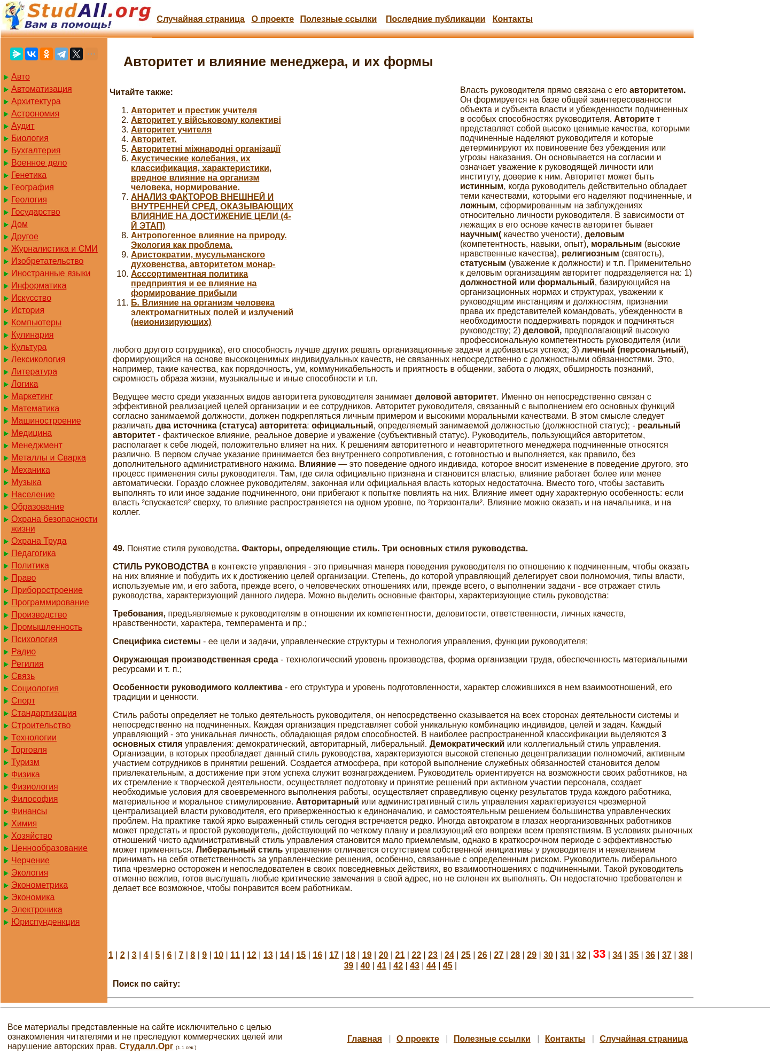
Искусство (31, 297)
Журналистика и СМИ (54, 248)
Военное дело (39, 162)
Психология (34, 639)
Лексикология (38, 359)
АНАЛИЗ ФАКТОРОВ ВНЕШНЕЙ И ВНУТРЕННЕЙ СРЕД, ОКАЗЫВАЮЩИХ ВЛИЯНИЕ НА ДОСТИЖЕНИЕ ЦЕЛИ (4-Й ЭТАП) (212, 211)
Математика (35, 408)
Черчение (30, 860)
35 (634, 954)
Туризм (25, 762)
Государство (35, 211)
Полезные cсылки (338, 19)
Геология (29, 199)
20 (383, 954)
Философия (34, 798)
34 (617, 954)
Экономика (33, 897)
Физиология (34, 786)
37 (667, 954)
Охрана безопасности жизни (54, 523)
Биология (30, 138)
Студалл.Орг (147, 1046)
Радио (23, 651)
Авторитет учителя (171, 129)
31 (565, 954)
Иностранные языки (50, 273)
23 (433, 954)
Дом (19, 224)
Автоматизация (41, 88)
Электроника (37, 909)
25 (466, 954)
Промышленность (46, 626)
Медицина (31, 433)
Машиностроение (46, 420)
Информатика (38, 285)
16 (317, 954)
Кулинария (32, 334)
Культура (29, 347)
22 (416, 954)
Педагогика (33, 553)
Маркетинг (32, 396)
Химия (24, 823)
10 (218, 954)
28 (515, 954)
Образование (37, 506)
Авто (20, 76)
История (27, 310)
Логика (24, 383)
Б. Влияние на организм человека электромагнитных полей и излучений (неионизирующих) (212, 312)
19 (367, 954)
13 (268, 954)
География (32, 187)
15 (301, 954)
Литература (34, 371)
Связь (23, 676)
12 (251, 954)
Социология (35, 688)
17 (334, 954)
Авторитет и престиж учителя (194, 110)
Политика (30, 565)
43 (414, 965)
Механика (30, 469)
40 (365, 965)
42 (398, 965)
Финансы (29, 811)
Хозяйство (31, 835)
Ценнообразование (49, 848)
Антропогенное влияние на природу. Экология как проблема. (209, 240)
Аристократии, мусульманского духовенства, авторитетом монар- (203, 259)
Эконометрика (39, 884)
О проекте (272, 19)
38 (683, 954)
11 (235, 954)
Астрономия (35, 113)
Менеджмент (37, 445)
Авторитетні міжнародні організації (206, 148)
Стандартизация (43, 712)
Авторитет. (154, 139)
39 (349, 965)
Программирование (50, 602)
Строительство (41, 725)
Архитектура (36, 101)
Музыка (26, 482)
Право (23, 577)
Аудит (23, 125)
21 (400, 954)
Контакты (513, 19)
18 (350, 954)
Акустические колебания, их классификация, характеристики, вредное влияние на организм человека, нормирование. (201, 173)
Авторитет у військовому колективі (206, 119)
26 (482, 954)
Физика (25, 774)
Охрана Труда (39, 540)
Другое (24, 236)
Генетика (28, 174)
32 (581, 954)
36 (650, 954)
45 (448, 965)
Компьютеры (36, 322)
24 (449, 954)
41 (381, 965)
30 (548, 954)
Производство (39, 614)
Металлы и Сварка (48, 457)
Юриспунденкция (45, 921)
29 (531, 954)
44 (431, 965)
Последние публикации (435, 19)
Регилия (27, 663)
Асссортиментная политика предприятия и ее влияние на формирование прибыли (193, 283)
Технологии (34, 737)
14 (285, 954)
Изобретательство (47, 261)
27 (499, 954)
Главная (364, 1038)
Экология (29, 872)
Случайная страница (201, 19)
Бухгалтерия (35, 150)
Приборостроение (47, 590)
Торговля (29, 749)
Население (33, 494)
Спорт (23, 700)
